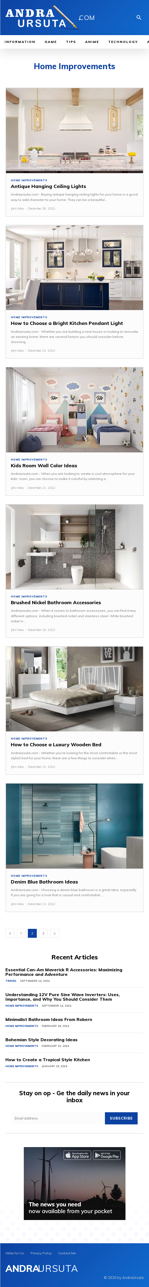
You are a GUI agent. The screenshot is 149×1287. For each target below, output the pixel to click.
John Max (17, 208)
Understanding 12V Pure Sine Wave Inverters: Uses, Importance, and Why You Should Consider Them (62, 997)
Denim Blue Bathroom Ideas (44, 882)
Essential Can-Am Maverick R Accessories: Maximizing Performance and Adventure (63, 972)
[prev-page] (10, 933)
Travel (10, 981)
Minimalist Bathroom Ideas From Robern (48, 1019)
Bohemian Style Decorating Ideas (41, 1039)
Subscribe (121, 1118)
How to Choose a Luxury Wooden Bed (56, 744)
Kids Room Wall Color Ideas (44, 465)
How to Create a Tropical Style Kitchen (47, 1059)
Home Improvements (29, 180)
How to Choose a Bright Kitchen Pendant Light (67, 323)
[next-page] (54, 933)
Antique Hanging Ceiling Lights (48, 186)
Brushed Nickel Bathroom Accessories (56, 602)
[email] (58, 1118)
